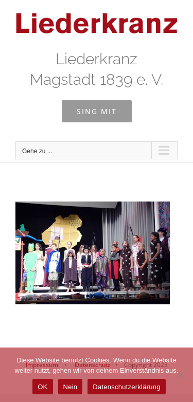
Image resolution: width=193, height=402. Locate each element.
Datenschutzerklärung (126, 387)
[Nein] (180, 375)
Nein (70, 387)
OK (42, 387)
